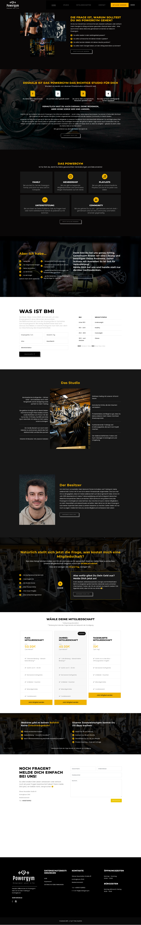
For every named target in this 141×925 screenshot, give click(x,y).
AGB (45, 879)
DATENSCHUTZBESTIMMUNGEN (54, 885)
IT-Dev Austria (77, 921)
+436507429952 (79, 888)
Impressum (48, 882)
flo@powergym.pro (83, 891)
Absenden (116, 800)
